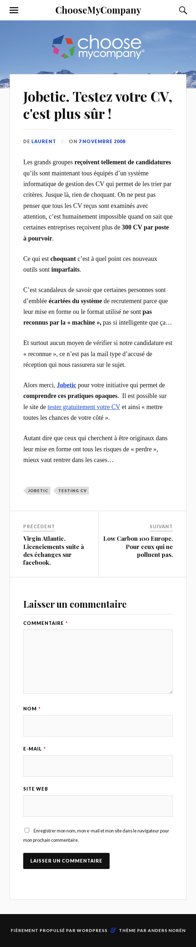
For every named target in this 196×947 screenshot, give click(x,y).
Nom (32, 709)
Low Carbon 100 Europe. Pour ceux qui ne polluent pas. (138, 546)
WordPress (92, 930)
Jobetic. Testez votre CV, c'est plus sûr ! (97, 104)
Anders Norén (167, 930)
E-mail (34, 749)
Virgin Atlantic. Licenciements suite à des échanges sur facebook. (53, 550)
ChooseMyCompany (98, 10)
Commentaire (45, 623)
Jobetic (38, 490)
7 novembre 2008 (102, 141)
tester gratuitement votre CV (83, 407)
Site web (35, 789)
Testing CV (72, 490)
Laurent (43, 141)
